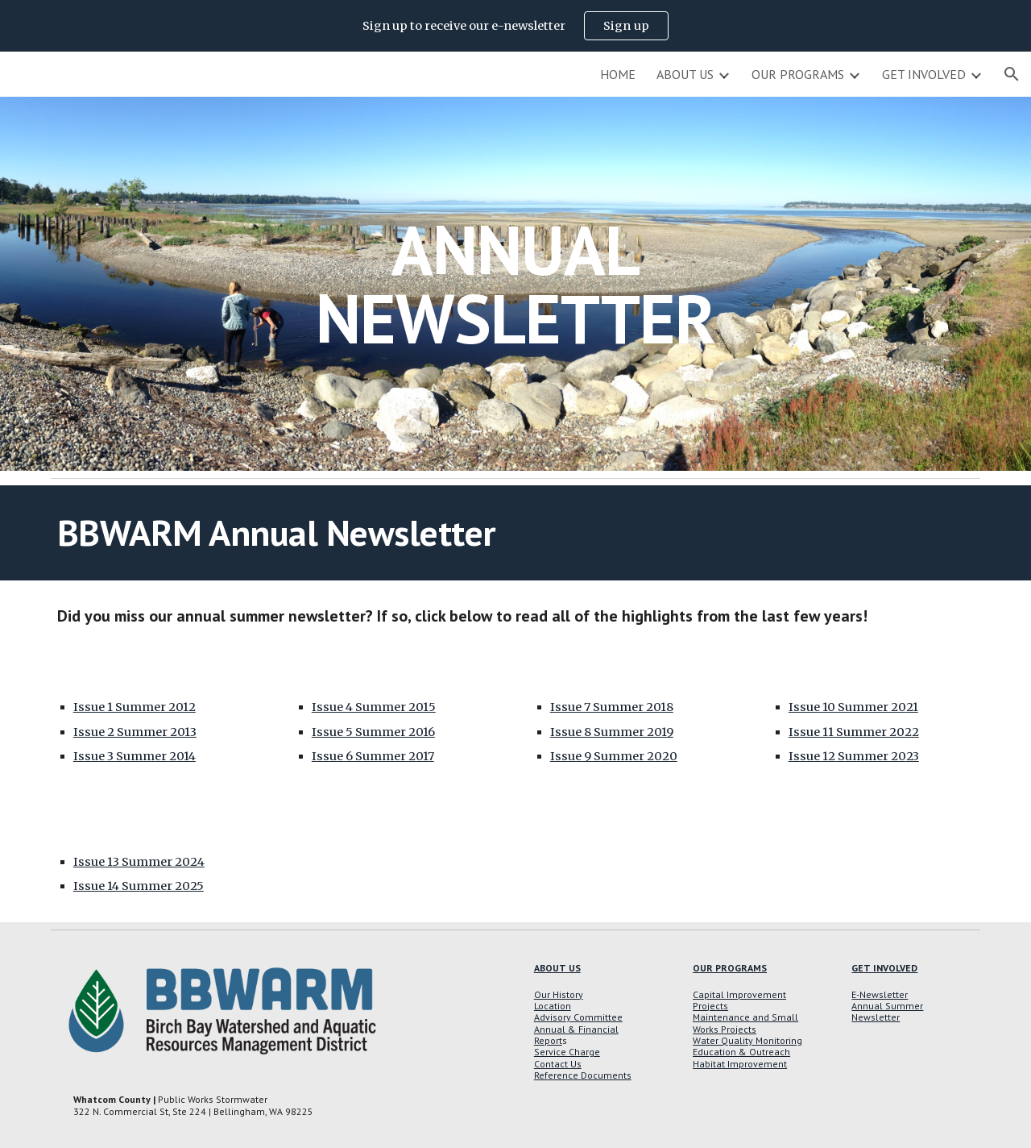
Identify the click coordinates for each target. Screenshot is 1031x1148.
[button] (1011, 74)
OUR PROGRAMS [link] (798, 74)
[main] (515, 284)
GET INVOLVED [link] (924, 74)
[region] (515, 26)
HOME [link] (618, 74)
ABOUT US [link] (685, 74)
